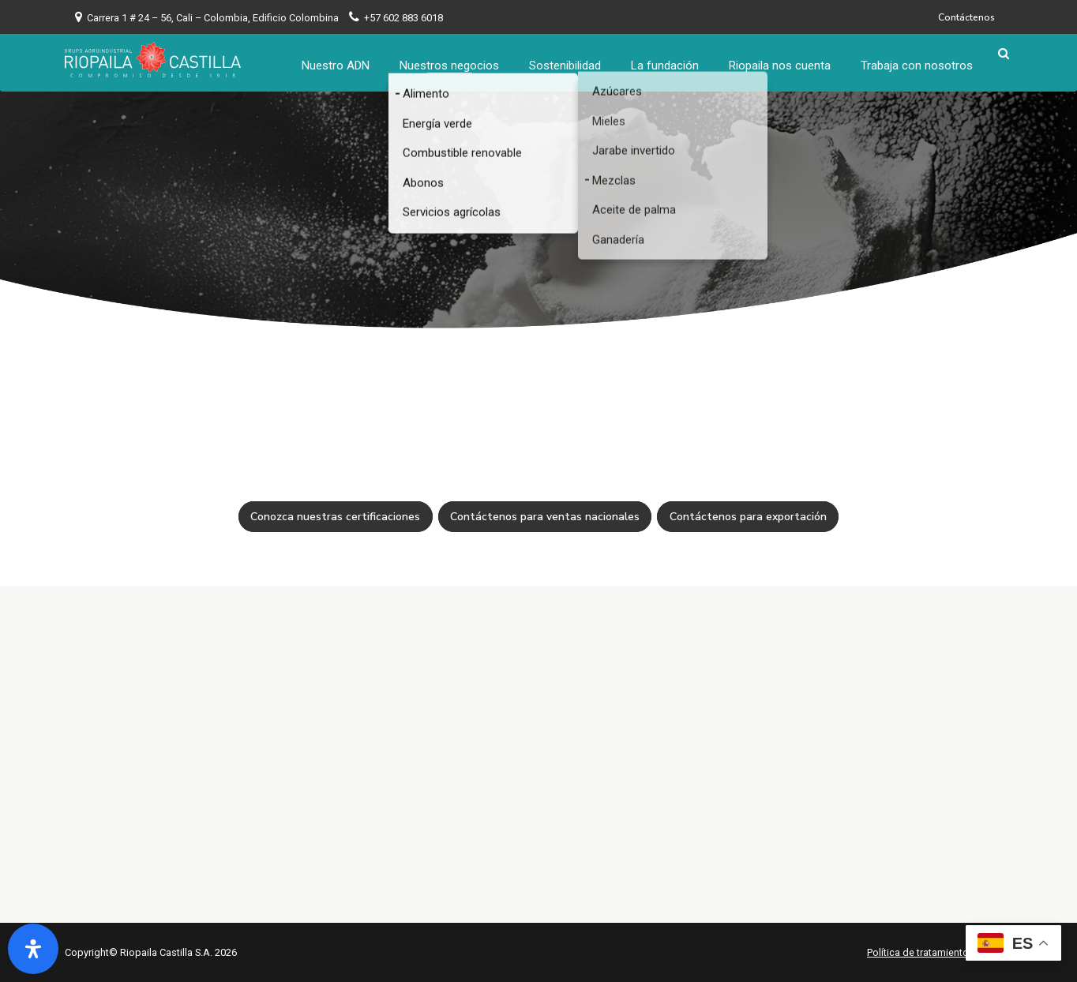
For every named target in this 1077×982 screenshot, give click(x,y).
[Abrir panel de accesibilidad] (33, 949)
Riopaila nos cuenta (785, 59)
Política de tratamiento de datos (939, 952)
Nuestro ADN (341, 59)
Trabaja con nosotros (922, 59)
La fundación (670, 59)
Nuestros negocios (455, 59)
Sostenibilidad (570, 59)
